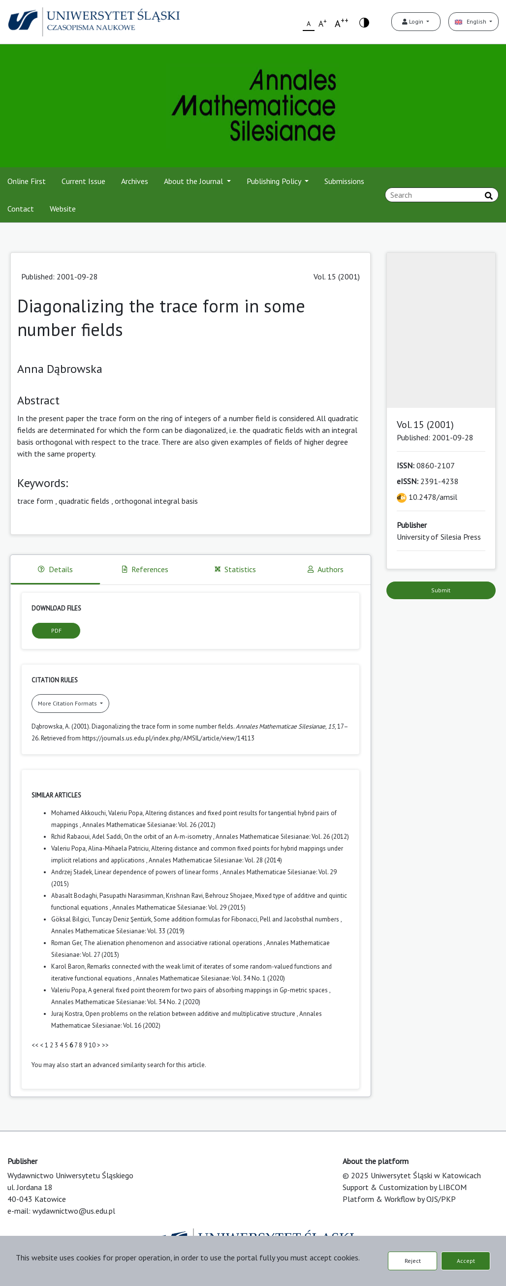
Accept (466, 1260)
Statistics (235, 569)
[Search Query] (441, 195)
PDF (56, 630)
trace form (35, 501)
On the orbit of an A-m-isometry (168, 836)
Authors (326, 569)
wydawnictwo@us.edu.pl (73, 1211)
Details (55, 569)
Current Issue (83, 181)
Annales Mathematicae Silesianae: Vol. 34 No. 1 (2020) (210, 978)
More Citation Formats (68, 703)
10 (92, 1045)
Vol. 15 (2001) (337, 276)
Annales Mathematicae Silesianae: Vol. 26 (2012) (149, 825)
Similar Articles (56, 795)
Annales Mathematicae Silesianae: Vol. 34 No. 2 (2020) (125, 1002)
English (471, 21)
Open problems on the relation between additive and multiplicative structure (191, 1014)
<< (35, 1045)
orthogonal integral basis (156, 501)
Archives (134, 181)
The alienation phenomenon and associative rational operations (174, 943)
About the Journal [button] (194, 181)
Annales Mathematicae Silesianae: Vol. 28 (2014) (215, 860)
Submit (440, 590)
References (145, 569)
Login (413, 21)
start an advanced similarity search (117, 1065)
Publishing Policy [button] (275, 181)
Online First (26, 181)
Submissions (344, 181)
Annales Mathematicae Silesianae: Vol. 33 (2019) (118, 931)
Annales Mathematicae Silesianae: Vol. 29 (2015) (179, 907)
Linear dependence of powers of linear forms (157, 872)
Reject (413, 1260)
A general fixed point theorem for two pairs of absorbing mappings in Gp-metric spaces (208, 990)
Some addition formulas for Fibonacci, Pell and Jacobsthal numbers (247, 919)
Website (63, 209)
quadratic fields (84, 501)
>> (105, 1045)
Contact (20, 209)
